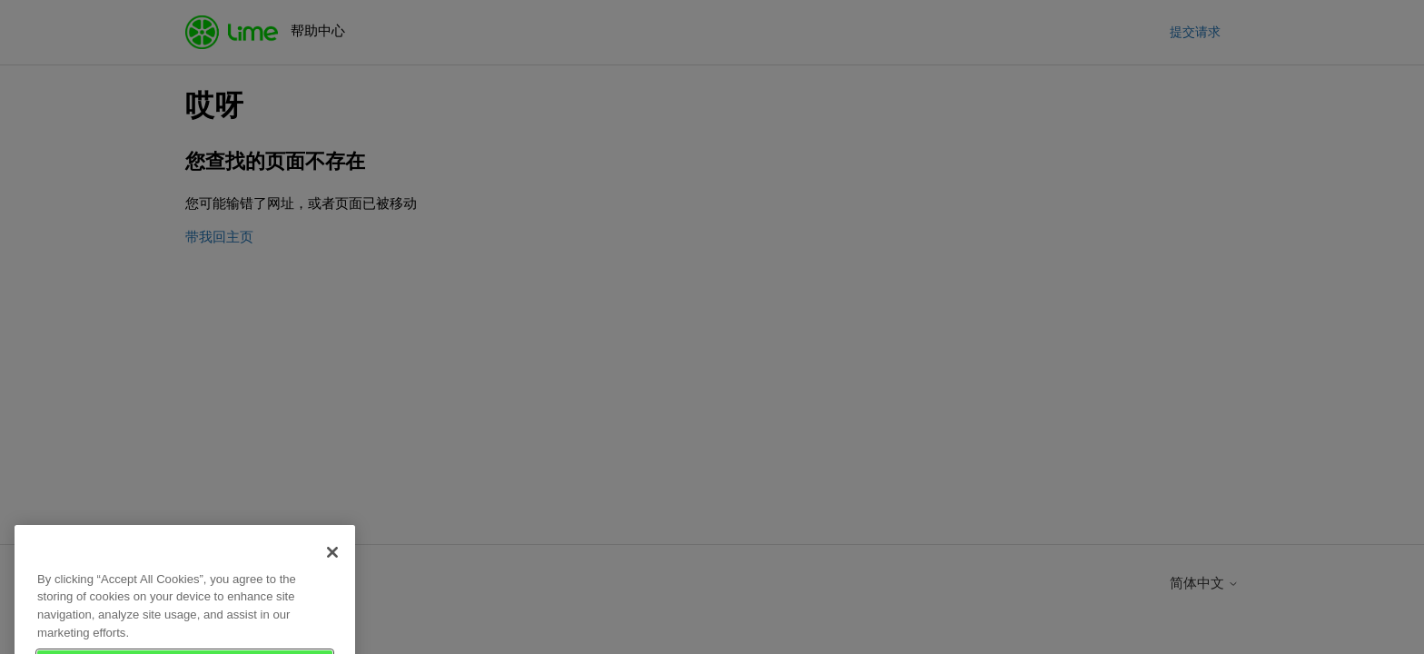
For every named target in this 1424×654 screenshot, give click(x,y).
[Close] (332, 567)
